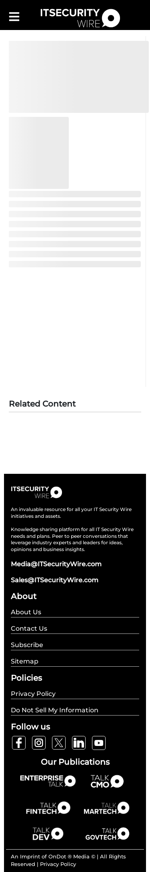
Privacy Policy (58, 864)
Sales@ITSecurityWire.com (54, 580)
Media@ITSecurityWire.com (56, 564)
